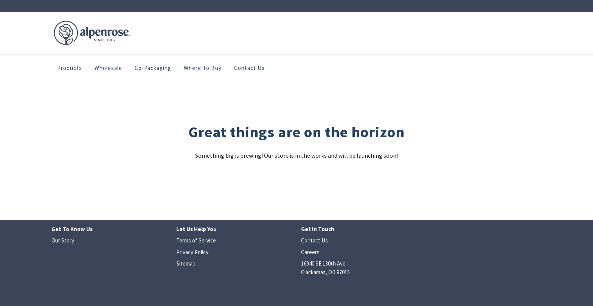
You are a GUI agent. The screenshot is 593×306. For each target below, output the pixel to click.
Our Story (62, 240)
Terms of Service (196, 240)
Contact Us (249, 67)
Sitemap (186, 263)
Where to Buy (203, 67)
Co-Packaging (153, 67)
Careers (310, 252)
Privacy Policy (192, 252)
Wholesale (108, 67)
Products (69, 67)
